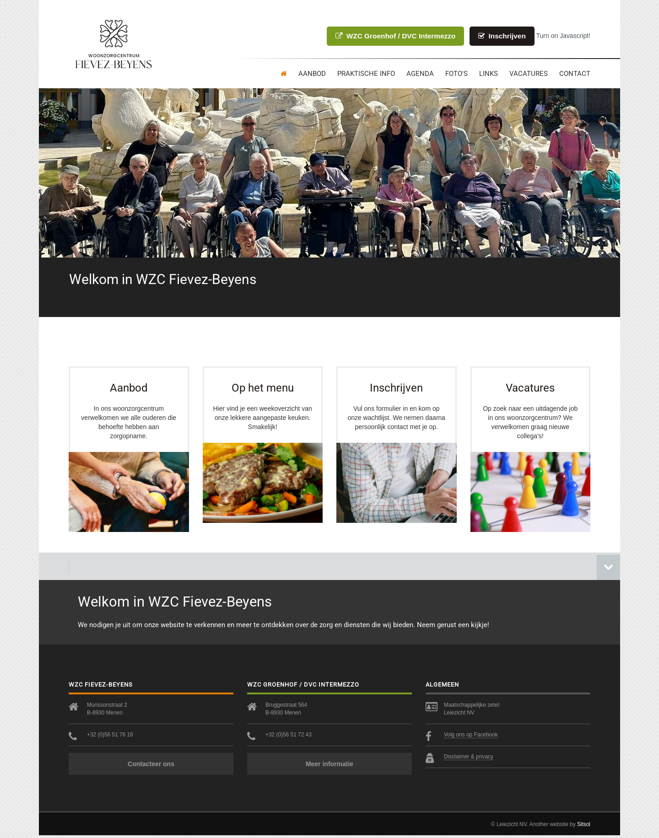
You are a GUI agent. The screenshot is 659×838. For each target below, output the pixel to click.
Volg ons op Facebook (471, 737)
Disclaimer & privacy (468, 759)
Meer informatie (329, 766)
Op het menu (263, 386)
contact (574, 74)
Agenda (420, 74)
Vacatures (528, 74)
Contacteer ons (151, 766)
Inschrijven (502, 36)
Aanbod (312, 74)
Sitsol (583, 827)
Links (488, 74)
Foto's (456, 74)
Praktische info (366, 74)
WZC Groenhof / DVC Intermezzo (395, 36)
